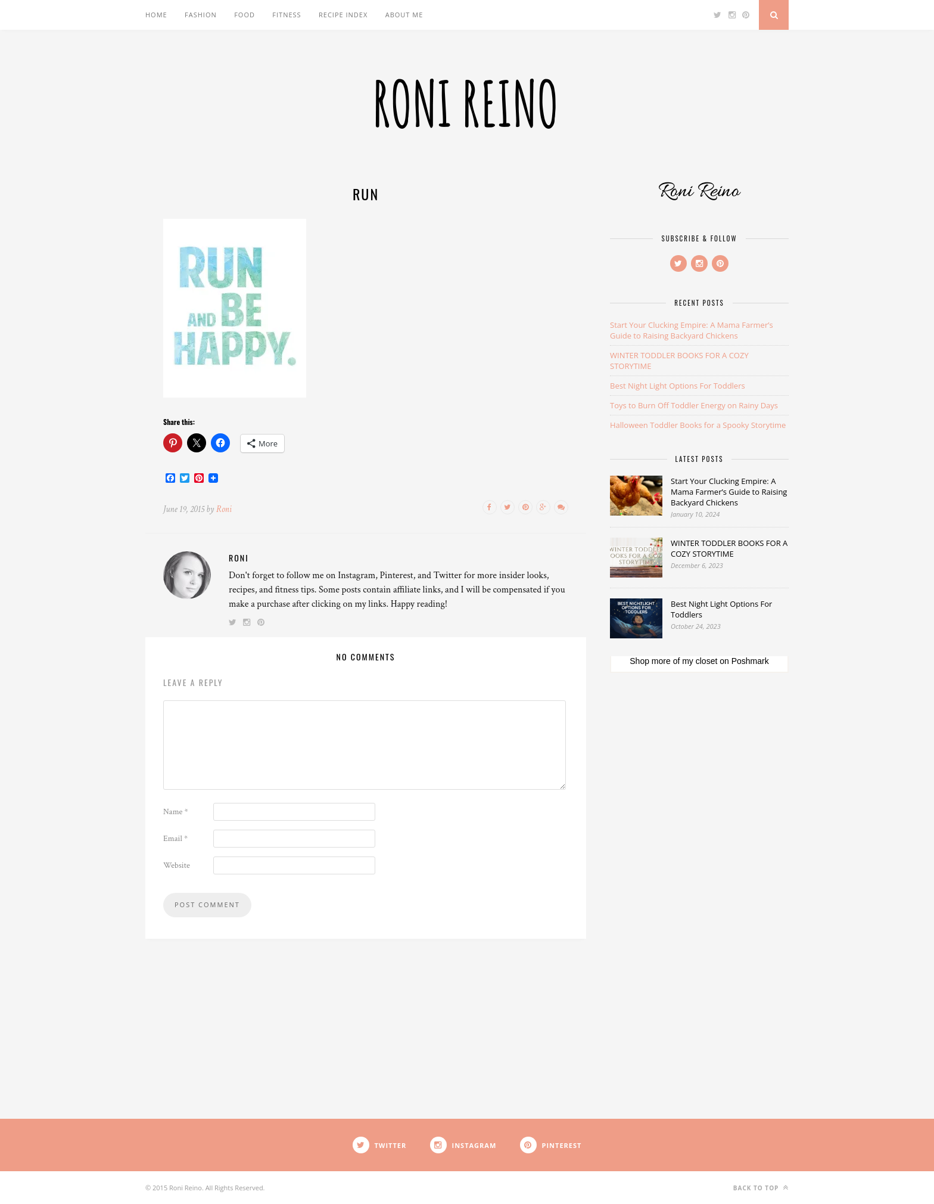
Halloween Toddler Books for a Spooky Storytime (698, 425)
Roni (224, 509)
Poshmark (750, 661)
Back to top (761, 1187)
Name (175, 811)
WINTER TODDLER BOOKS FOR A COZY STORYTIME (729, 548)
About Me (404, 14)
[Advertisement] (699, 875)
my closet (699, 661)
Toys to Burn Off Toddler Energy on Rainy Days (694, 405)
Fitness (286, 14)
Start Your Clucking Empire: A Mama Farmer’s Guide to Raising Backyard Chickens (691, 330)
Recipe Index (343, 14)
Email (175, 838)
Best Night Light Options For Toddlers (677, 385)
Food (244, 14)
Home (156, 14)
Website (176, 865)
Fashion (201, 14)
